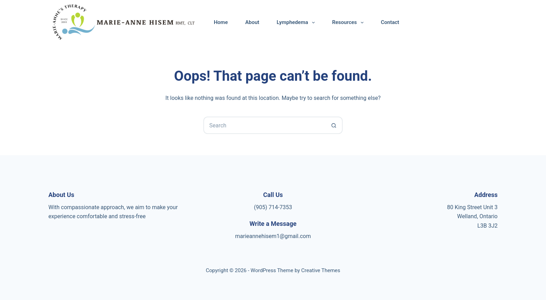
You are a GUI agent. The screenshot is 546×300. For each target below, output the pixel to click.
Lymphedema (297, 22)
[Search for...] (264, 125)
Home (221, 22)
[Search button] (334, 125)
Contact (390, 22)
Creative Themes (320, 270)
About (252, 22)
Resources (349, 22)
